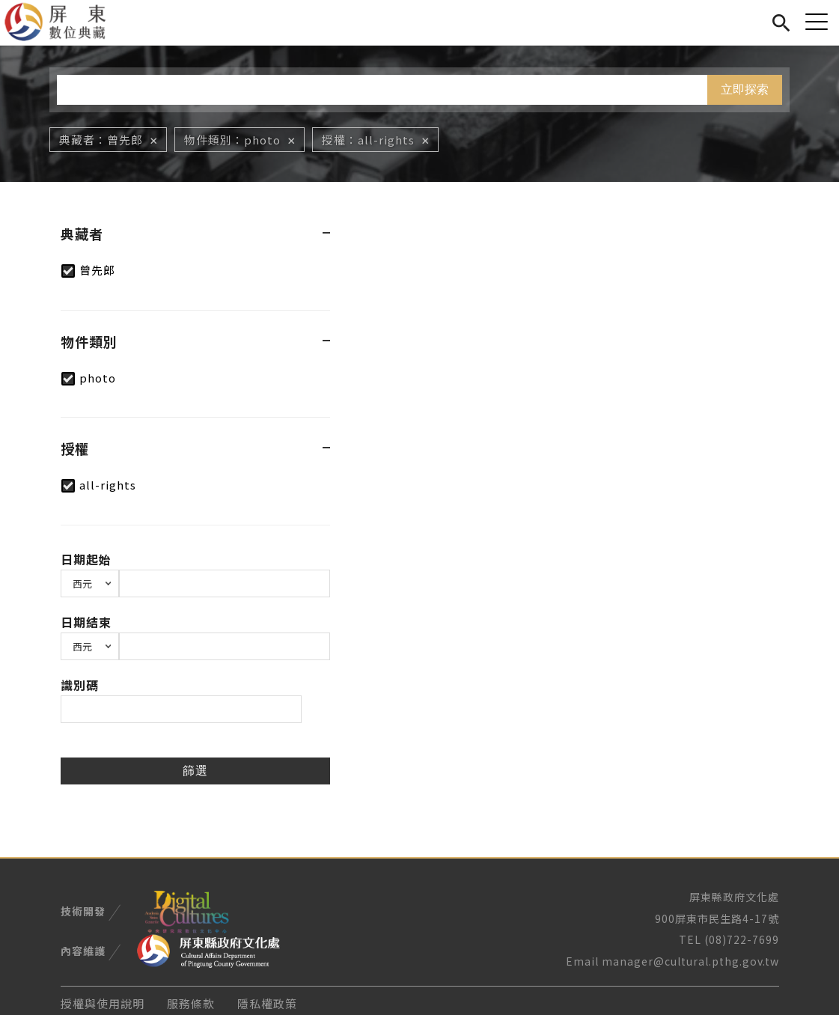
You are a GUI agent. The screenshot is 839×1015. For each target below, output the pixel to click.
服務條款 (191, 1003)
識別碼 (80, 685)
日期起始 (86, 559)
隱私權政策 (267, 1003)
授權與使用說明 (102, 1003)
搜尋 (781, 20)
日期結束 (86, 622)
